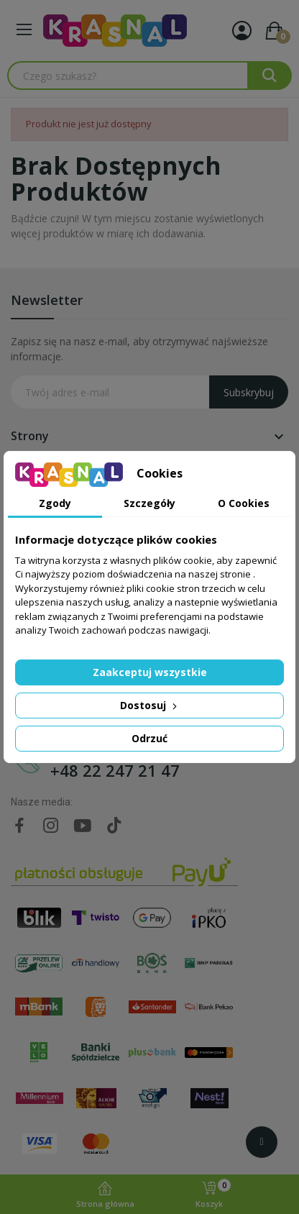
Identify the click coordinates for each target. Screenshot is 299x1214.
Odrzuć (149, 738)
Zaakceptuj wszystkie (150, 672)
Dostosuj (150, 705)
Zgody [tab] (55, 503)
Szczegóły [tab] (149, 503)
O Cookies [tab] (244, 503)
